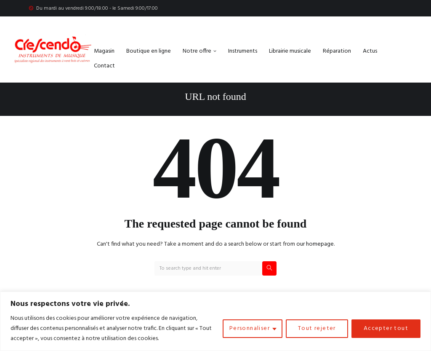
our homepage (315, 244)
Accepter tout (386, 328)
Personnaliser (249, 328)
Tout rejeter (317, 328)
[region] (215, 321)
